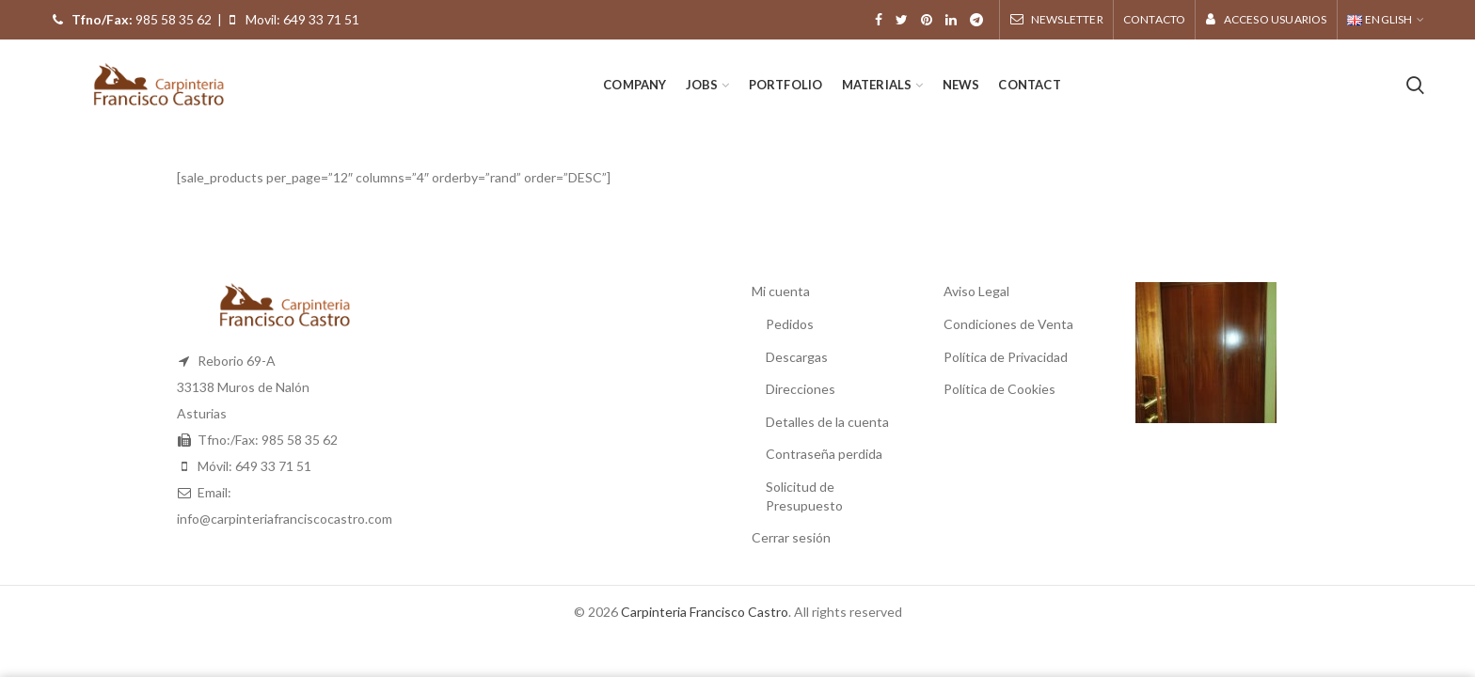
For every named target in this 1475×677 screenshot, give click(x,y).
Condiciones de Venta (1008, 324)
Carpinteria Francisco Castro (704, 612)
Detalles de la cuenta (827, 422)
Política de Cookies (999, 389)
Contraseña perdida (824, 454)
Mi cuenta (781, 291)
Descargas (797, 357)
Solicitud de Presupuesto (804, 496)
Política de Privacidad (1006, 357)
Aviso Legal (976, 291)
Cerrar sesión (791, 537)
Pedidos (790, 324)
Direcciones (800, 389)
